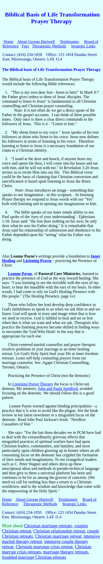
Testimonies (69, 41)
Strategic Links (83, 46)
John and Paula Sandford (58, 388)
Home (8, 41)
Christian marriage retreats (48, 525)
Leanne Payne (20, 274)
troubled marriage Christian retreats (34, 557)
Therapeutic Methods (49, 46)
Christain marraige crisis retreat (44, 546)
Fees (25, 46)
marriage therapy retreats (65, 552)
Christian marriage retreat (58, 536)
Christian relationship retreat (59, 531)
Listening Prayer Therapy (32, 384)
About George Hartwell (36, 41)
